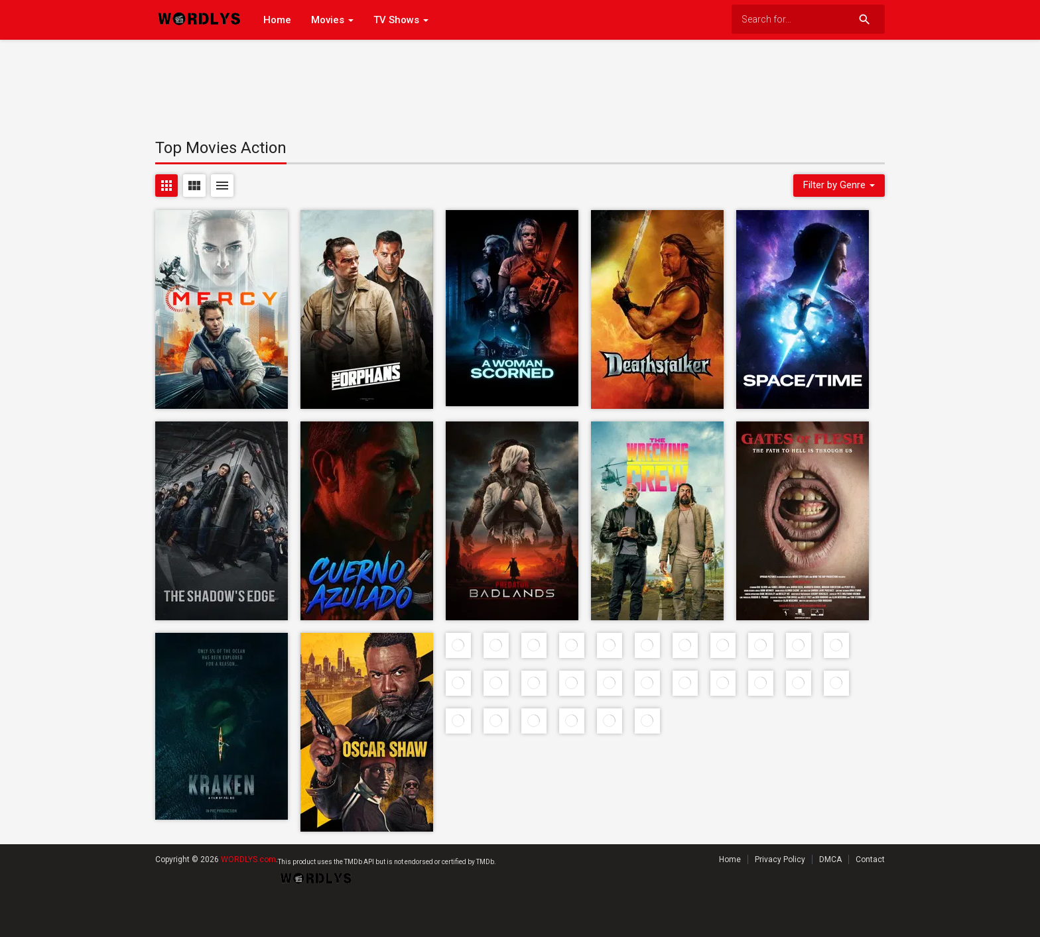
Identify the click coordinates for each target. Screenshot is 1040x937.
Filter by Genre (839, 185)
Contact (870, 859)
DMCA (830, 859)
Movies (332, 20)
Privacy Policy (780, 859)
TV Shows (400, 20)
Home (277, 20)
